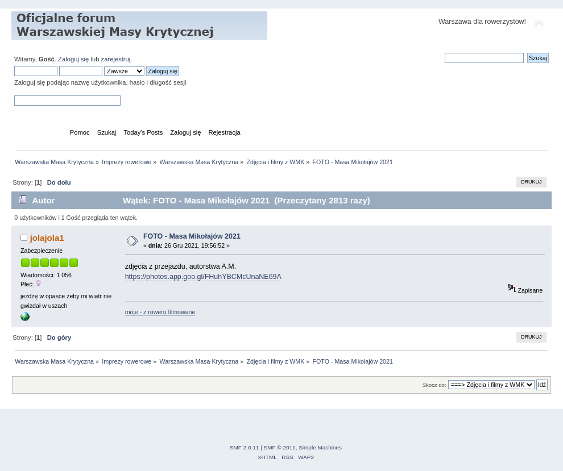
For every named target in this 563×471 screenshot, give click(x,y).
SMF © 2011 (280, 447)
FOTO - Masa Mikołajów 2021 (192, 236)
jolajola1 (47, 238)
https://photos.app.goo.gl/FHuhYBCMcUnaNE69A (203, 277)
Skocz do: (434, 385)
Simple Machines (320, 447)
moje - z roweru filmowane (160, 312)
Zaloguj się (73, 59)
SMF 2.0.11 (244, 447)
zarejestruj (116, 59)
